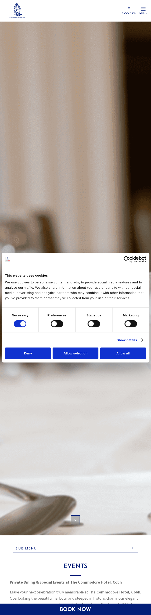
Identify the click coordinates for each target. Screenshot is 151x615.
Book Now (75, 609)
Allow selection (75, 353)
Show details (127, 340)
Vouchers (129, 10)
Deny (28, 353)
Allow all (123, 353)
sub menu (26, 548)
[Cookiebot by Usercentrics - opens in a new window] (126, 259)
